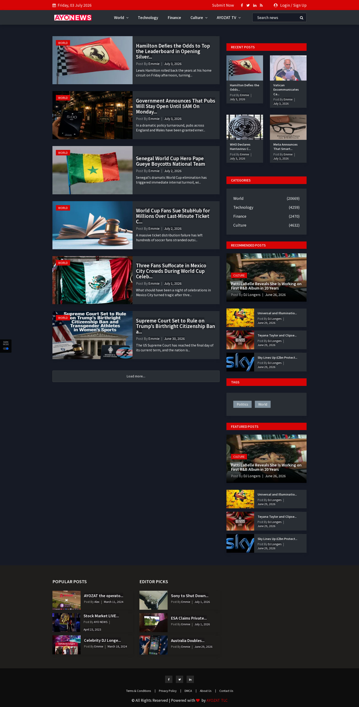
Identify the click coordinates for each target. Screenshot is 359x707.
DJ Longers (252, 294)
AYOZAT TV (229, 17)
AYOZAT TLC (217, 700)
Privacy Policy (170, 691)
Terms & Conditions (140, 691)
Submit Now (223, 5)
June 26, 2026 (275, 294)
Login (285, 5)
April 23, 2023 (92, 629)
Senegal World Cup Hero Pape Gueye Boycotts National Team (170, 161)
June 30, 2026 (174, 338)
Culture (198, 17)
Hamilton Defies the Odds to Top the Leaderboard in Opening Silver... (173, 51)
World (121, 17)
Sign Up (300, 5)
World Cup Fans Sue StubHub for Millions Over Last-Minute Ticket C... (173, 216)
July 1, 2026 (173, 283)
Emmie (154, 63)
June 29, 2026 (266, 323)
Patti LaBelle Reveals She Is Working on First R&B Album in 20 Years (266, 286)
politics (242, 404)
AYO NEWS (100, 622)
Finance (174, 17)
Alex (96, 602)
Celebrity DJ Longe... (102, 640)
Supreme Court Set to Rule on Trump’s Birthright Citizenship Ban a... (175, 326)
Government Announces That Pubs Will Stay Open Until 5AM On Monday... (175, 106)
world (262, 404)
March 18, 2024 (117, 646)
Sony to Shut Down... (189, 595)
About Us (208, 691)
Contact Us (226, 691)
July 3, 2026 (173, 63)
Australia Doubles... (187, 640)
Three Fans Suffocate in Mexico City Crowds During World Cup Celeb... (171, 271)
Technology (148, 17)
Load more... (136, 376)
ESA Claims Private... (189, 618)
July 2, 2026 (173, 170)
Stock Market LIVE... (101, 615)
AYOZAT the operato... (103, 595)
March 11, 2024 (113, 602)
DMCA (190, 691)
